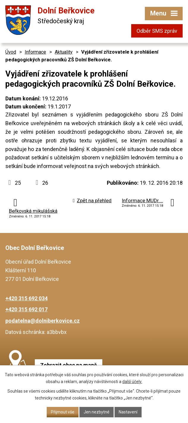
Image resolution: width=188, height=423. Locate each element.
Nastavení (128, 412)
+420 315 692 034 (26, 298)
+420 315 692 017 (26, 309)
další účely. (132, 381)
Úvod (10, 52)
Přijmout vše (62, 412)
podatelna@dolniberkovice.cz (42, 321)
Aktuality (64, 52)
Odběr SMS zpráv (157, 31)
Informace (35, 52)
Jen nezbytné (96, 412)
